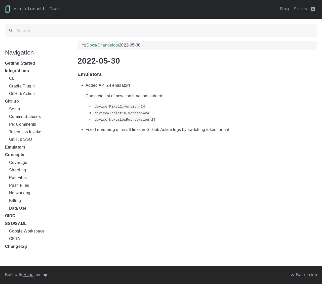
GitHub (12, 101)
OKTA (14, 239)
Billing (15, 201)
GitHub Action (22, 93)
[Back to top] (303, 275)
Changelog (16, 246)
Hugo (28, 275)
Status (300, 9)
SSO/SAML (16, 223)
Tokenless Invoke (25, 132)
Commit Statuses (25, 116)
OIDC (10, 216)
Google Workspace (27, 231)
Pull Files (18, 178)
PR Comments (22, 124)
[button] (313, 9)
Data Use (18, 208)
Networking (19, 193)
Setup (14, 109)
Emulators (15, 147)
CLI (12, 78)
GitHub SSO (20, 139)
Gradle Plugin (22, 86)
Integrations (17, 71)
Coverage (18, 162)
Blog (284, 9)
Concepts (14, 155)
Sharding (17, 170)
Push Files (19, 185)
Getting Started (20, 63)
